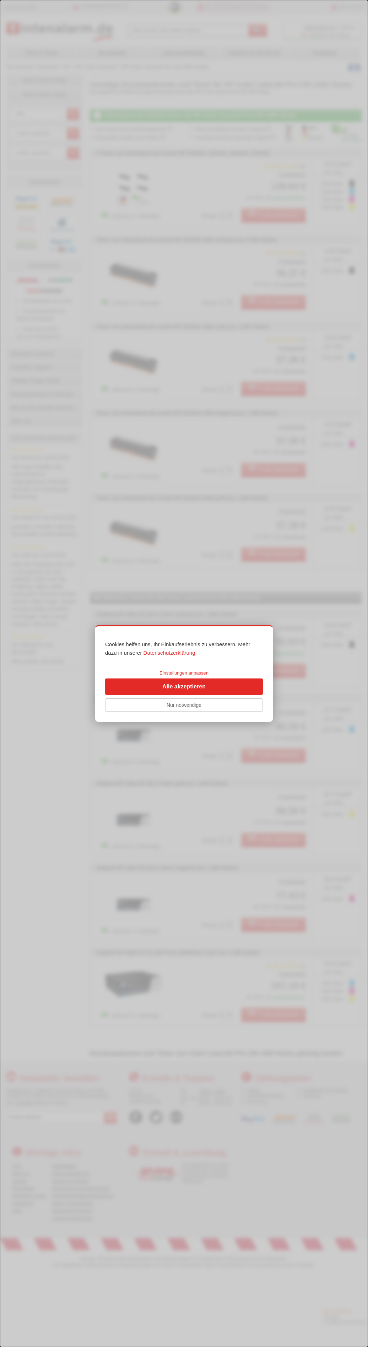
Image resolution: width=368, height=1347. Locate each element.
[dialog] (184, 673)
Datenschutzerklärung (169, 653)
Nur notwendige (184, 705)
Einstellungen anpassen (184, 673)
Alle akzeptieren (184, 686)
